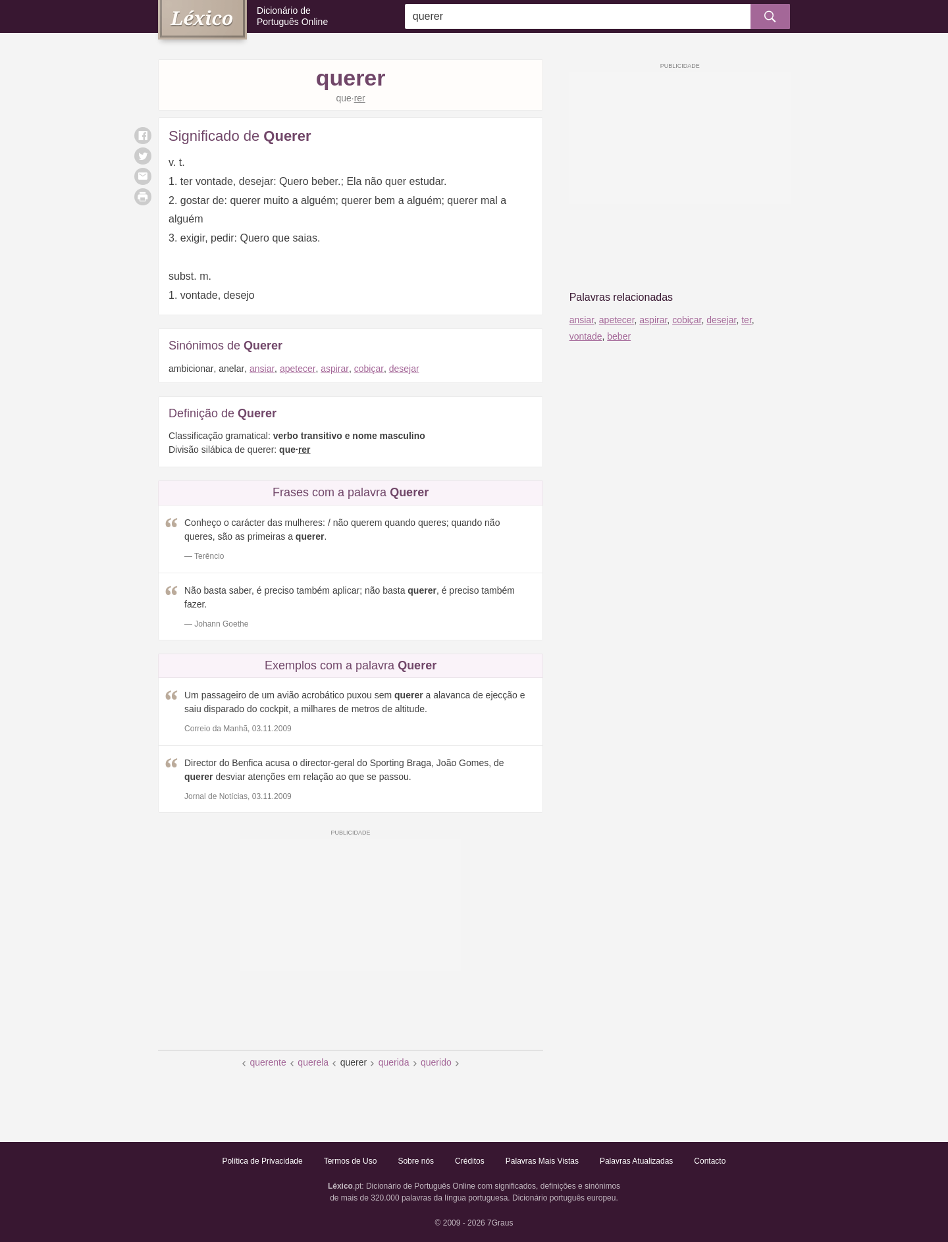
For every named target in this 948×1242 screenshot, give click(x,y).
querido (436, 1062)
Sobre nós (416, 1161)
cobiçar (369, 368)
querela (313, 1062)
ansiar (262, 368)
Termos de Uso (350, 1161)
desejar (404, 368)
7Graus (500, 1223)
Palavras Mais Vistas (542, 1161)
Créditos (470, 1161)
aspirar (335, 368)
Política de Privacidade (263, 1161)
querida (394, 1062)
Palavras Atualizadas (636, 1161)
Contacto (709, 1161)
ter (746, 320)
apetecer (297, 368)
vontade (585, 336)
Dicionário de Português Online (292, 16)
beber (619, 336)
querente (268, 1062)
